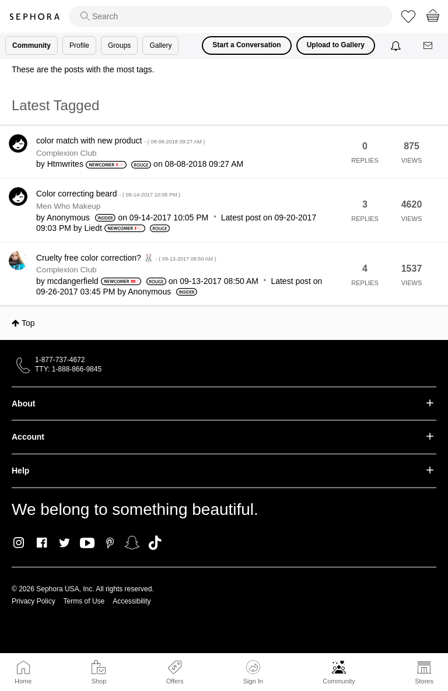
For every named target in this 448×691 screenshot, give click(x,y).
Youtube (87, 543)
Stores (424, 681)
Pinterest (110, 543)
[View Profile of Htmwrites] (65, 164)
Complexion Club (66, 153)
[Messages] (428, 46)
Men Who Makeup (68, 206)
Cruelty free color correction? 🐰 (126, 257)
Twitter (64, 543)
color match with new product (120, 140)
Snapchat (132, 543)
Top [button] (28, 323)
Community (339, 681)
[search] (231, 16)
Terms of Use (84, 601)
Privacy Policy (33, 601)
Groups (119, 45)
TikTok (155, 543)
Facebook (41, 543)
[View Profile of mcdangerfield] (73, 281)
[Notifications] (397, 45)
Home (23, 681)
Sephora (34, 16)
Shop (99, 681)
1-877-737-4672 (60, 360)
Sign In (253, 672)
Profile (79, 45)
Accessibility (131, 601)
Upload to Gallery (336, 45)
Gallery (160, 45)
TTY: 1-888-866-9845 (68, 369)
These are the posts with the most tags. (83, 69)
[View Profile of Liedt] (93, 228)
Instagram (19, 543)
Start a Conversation (246, 45)
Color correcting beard (108, 193)
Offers (175, 681)
